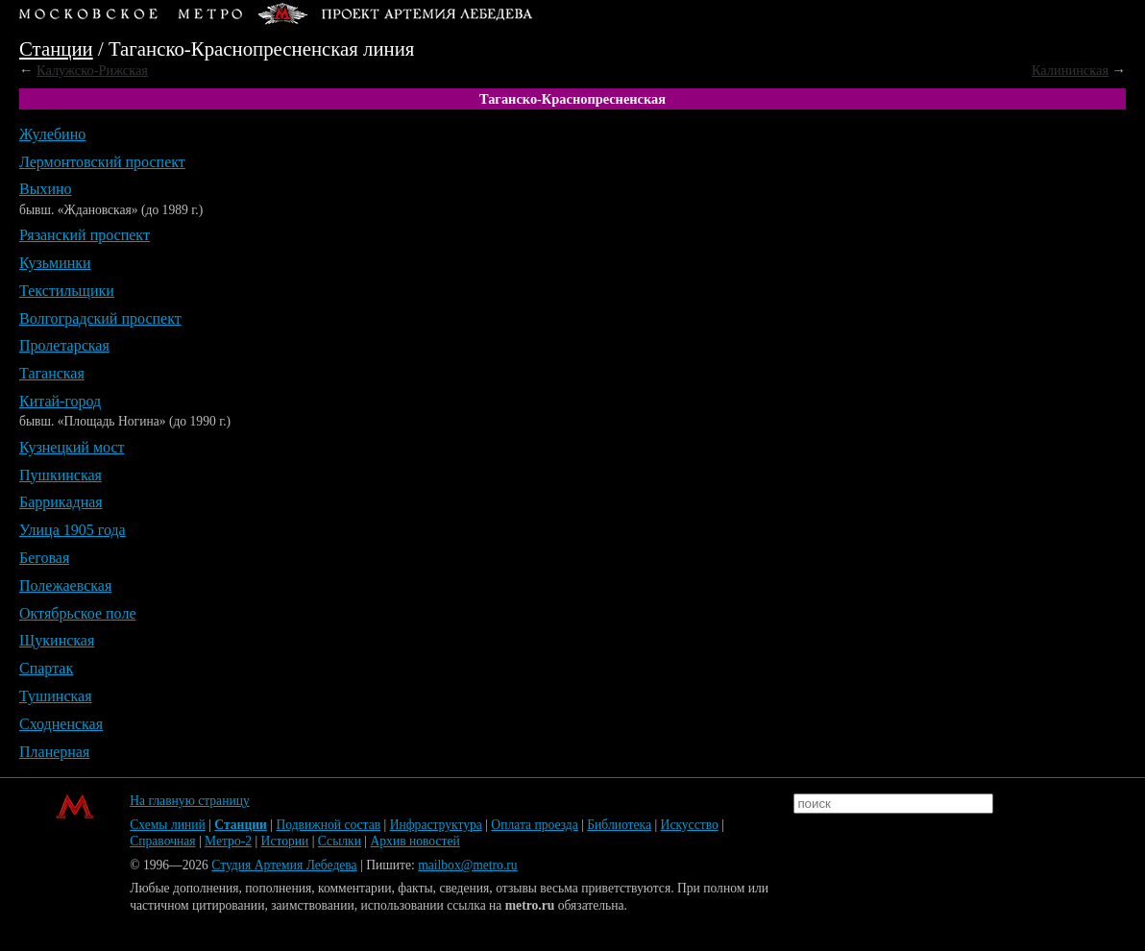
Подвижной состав (328, 824)
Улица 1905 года (72, 530)
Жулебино (52, 134)
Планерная (54, 752)
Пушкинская (60, 475)
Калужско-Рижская (92, 70)
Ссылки (339, 841)
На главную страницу (190, 800)
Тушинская (55, 696)
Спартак (46, 668)
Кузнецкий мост (72, 447)
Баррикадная (61, 502)
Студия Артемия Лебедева (283, 865)
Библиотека (619, 824)
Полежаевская (65, 585)
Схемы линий (168, 824)
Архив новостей (414, 841)
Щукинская (56, 640)
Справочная (162, 841)
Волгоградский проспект (100, 318)
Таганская (52, 373)
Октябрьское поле (77, 613)
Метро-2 (228, 841)
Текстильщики (66, 290)
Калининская (1070, 70)
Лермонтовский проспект (102, 162)
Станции (56, 48)
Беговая (44, 557)
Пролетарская (64, 345)
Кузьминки (55, 263)
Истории (285, 841)
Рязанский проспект (84, 235)
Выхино (45, 189)
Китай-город (60, 401)
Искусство (690, 824)
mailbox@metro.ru (468, 865)
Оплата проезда (534, 824)
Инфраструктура (436, 824)
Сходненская (61, 724)
